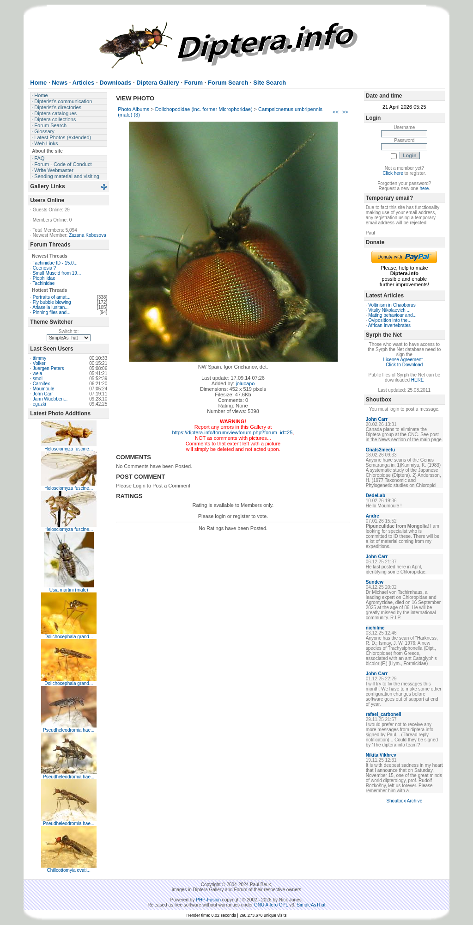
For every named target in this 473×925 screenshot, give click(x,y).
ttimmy (39, 358)
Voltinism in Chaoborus (391, 305)
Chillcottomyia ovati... (68, 870)
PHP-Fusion (208, 899)
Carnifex (41, 383)
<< (336, 112)
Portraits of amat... (52, 297)
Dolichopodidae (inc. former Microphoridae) (204, 109)
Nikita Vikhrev (381, 755)
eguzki (39, 404)
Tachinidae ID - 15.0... (55, 262)
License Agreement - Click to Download (404, 362)
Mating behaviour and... (392, 315)
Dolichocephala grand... (68, 636)
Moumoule (44, 388)
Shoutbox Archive (404, 800)
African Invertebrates (389, 325)
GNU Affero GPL (271, 904)
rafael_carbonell (383, 714)
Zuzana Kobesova (87, 235)
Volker (39, 363)
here (424, 188)
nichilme (375, 627)
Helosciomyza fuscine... (68, 448)
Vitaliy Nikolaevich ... (389, 310)
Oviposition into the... (389, 320)
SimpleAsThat (311, 904)
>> (345, 112)
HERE (417, 379)
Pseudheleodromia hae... (68, 730)
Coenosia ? (44, 268)
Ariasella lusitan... (50, 307)
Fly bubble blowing (52, 302)
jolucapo (245, 383)
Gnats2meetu (380, 449)
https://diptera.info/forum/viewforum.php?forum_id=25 (232, 432)
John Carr (43, 393)
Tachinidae (44, 283)
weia (37, 373)
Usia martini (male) (68, 589)
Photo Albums (133, 109)
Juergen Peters (48, 368)
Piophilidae (44, 278)
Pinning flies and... (52, 312)
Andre (372, 515)
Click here (392, 173)
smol (37, 378)
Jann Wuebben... (50, 398)
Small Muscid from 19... (57, 273)
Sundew (374, 582)
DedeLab (375, 495)
